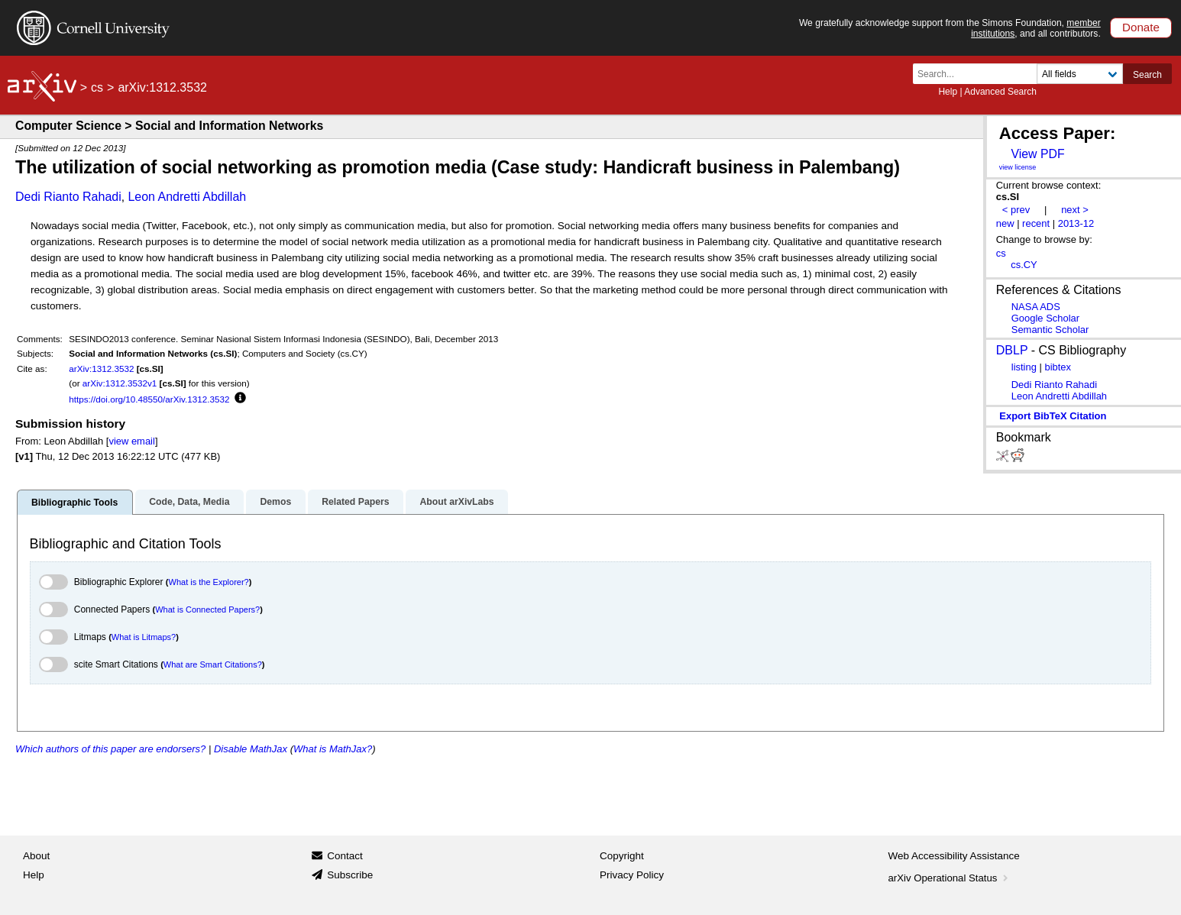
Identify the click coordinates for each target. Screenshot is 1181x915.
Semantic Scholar (1050, 329)
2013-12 (1076, 223)
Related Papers (355, 501)
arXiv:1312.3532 (101, 368)
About (36, 856)
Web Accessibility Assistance (954, 856)
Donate (1141, 27)
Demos (275, 501)
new (1005, 223)
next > (1075, 209)
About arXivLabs (456, 501)
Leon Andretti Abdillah (187, 196)
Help (947, 91)
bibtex (1057, 367)
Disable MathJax (250, 749)
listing (1024, 367)
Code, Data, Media (189, 501)
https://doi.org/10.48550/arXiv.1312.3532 (149, 399)
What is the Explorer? (209, 582)
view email (131, 441)
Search (1147, 75)
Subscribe (350, 875)
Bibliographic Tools (74, 502)
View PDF (1037, 153)
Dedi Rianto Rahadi (68, 196)
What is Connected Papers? (207, 609)
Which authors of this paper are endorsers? (110, 749)
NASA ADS (1035, 306)
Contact (345, 856)
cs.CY (1024, 264)
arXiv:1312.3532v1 (120, 383)
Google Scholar (1045, 318)
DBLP (1012, 350)
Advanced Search (1000, 91)
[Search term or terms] (979, 73)
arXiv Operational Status (949, 878)
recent (1036, 223)
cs (97, 87)
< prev (1016, 209)
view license (1018, 167)
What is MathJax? (332, 749)
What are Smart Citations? (212, 664)
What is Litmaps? (144, 637)
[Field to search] (1080, 73)
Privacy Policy (632, 875)
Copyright (622, 856)
